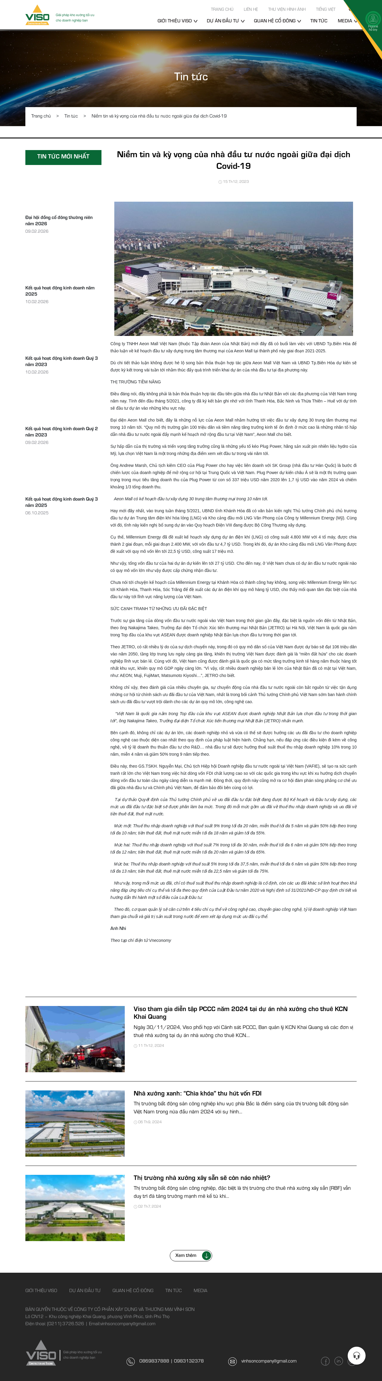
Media (200, 1291)
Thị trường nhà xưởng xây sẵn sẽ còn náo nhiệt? (202, 1178)
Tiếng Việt (325, 10)
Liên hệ (251, 10)
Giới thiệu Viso (175, 21)
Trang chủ (222, 10)
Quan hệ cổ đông (274, 21)
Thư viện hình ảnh (287, 10)
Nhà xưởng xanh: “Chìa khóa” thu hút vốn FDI (197, 1094)
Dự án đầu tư (223, 21)
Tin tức (318, 21)
